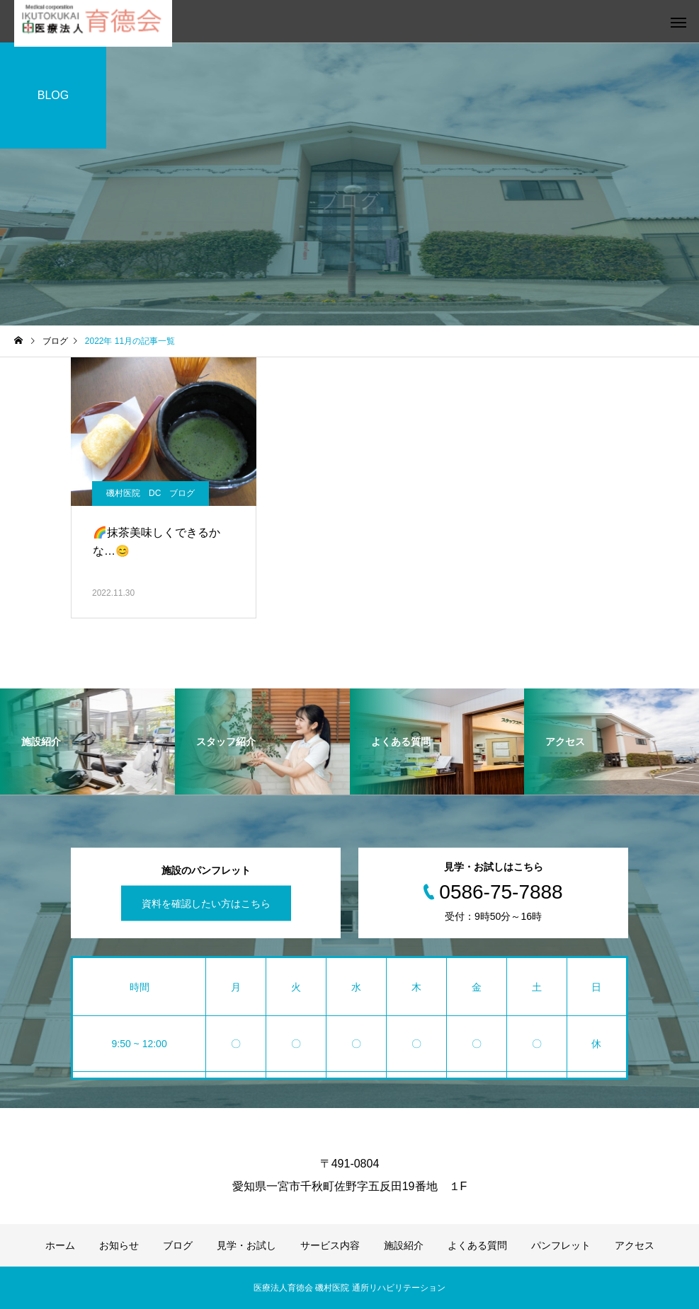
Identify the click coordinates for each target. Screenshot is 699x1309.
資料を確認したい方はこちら (206, 903)
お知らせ (119, 1245)
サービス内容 (330, 1245)
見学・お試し (246, 1245)
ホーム (60, 1245)
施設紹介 (404, 1245)
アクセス (634, 1245)
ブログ (178, 1245)
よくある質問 (477, 1245)
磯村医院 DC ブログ (150, 493)
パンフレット (561, 1245)
